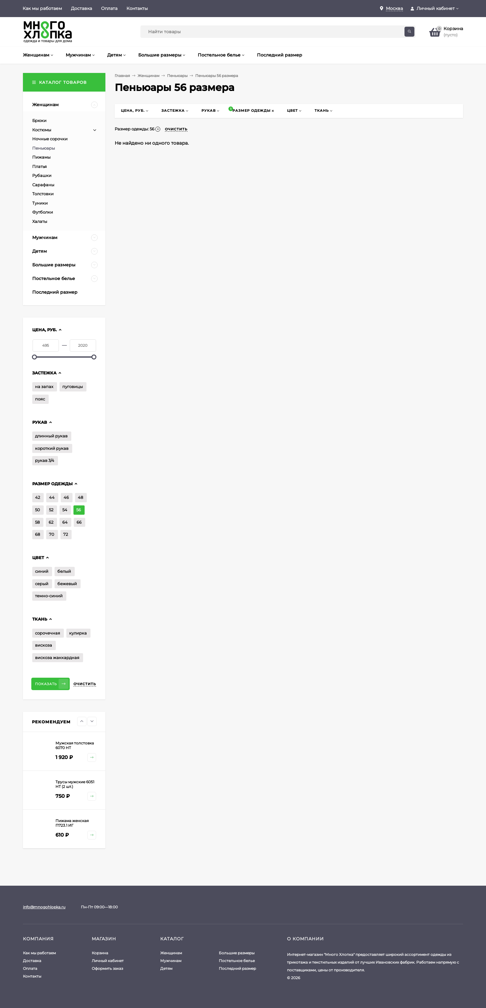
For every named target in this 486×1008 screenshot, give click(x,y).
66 (79, 522)
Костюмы (41, 129)
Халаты (39, 221)
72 (65, 534)
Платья (39, 166)
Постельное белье (237, 960)
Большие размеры (236, 953)
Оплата (109, 8)
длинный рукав (51, 435)
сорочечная (47, 633)
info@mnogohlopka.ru (44, 907)
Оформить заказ (107, 968)
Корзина (100, 953)
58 (37, 522)
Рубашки (41, 175)
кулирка (78, 633)
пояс (40, 398)
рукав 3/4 (44, 460)
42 (37, 497)
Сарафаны (43, 184)
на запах (44, 386)
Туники (40, 203)
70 (51, 534)
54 (64, 509)
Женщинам (148, 75)
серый (41, 583)
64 (65, 522)
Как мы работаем (42, 8)
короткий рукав (51, 448)
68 (37, 534)
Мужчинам (170, 960)
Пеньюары (177, 75)
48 (80, 497)
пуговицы (72, 386)
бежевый (67, 583)
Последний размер (237, 968)
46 (66, 497)
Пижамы (41, 157)
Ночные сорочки (50, 138)
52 (51, 509)
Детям (166, 968)
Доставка (81, 8)
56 (78, 509)
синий (41, 571)
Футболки (42, 212)
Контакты (137, 8)
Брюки (39, 120)
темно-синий (49, 595)
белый (64, 571)
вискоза (43, 645)
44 (52, 497)
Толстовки (43, 193)
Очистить (84, 684)
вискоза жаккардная (57, 657)
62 (51, 522)
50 (37, 509)
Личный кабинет (108, 960)
